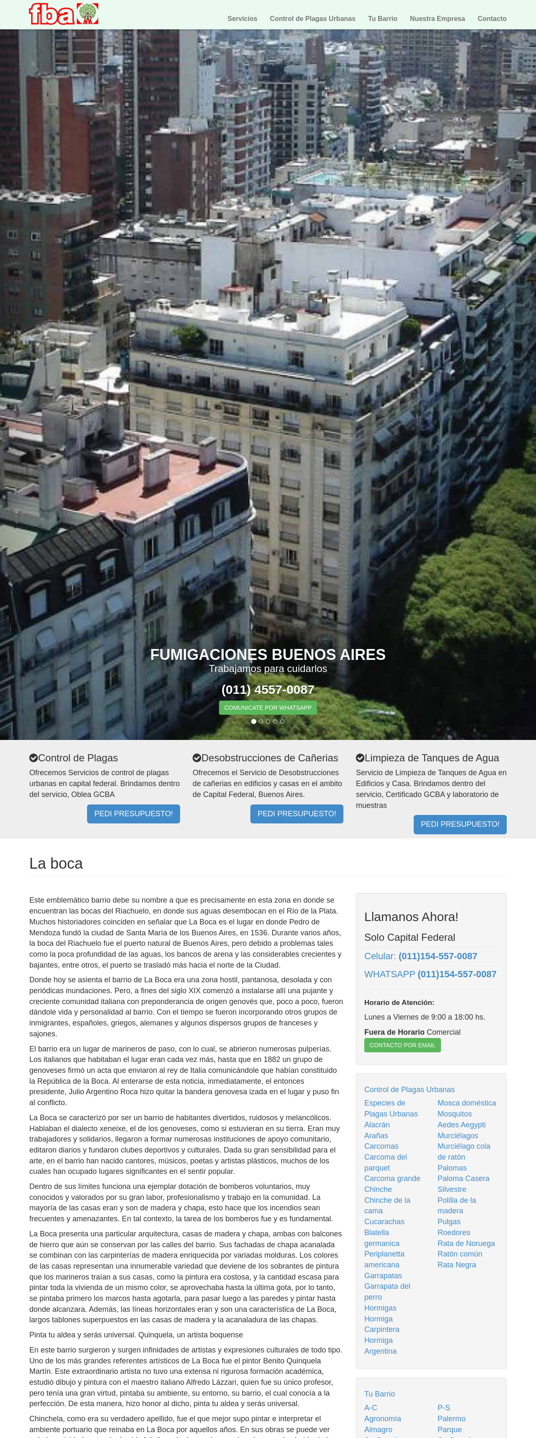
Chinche (378, 1189)
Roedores (454, 1232)
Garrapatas (383, 1276)
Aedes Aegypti (462, 1125)
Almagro (378, 1429)
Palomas (452, 1168)
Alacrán (377, 1125)
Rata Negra (457, 1265)
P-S (444, 1408)
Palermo (452, 1419)
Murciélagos (458, 1136)
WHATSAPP (430, 974)
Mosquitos (455, 1114)
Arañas (376, 1136)
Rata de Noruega (466, 1243)
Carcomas (381, 1146)
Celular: (420, 956)
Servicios (242, 18)
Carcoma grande (392, 1178)
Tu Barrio (382, 18)
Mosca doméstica (467, 1103)
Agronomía (382, 1419)
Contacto (492, 18)
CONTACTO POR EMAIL (403, 1045)
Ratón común (460, 1254)
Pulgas (449, 1221)
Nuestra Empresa (437, 18)
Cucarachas (384, 1221)
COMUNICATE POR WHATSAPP (268, 707)
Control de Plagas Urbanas (313, 18)
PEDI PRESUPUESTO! (133, 814)
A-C (370, 1408)
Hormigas (380, 1308)
